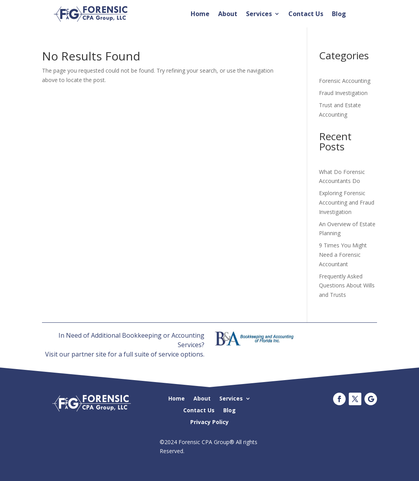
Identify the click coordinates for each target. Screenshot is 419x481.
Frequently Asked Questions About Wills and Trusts (347, 286)
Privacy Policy (209, 421)
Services (259, 14)
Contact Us (305, 14)
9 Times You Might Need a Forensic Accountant (343, 254)
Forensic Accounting (344, 80)
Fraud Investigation (343, 93)
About (227, 14)
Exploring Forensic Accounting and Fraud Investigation (346, 202)
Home (200, 14)
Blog (339, 14)
